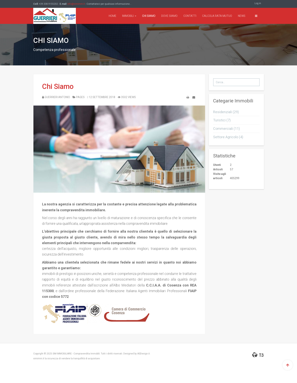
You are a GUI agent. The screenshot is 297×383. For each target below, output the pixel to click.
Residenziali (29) (226, 112)
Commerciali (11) (226, 128)
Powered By (258, 355)
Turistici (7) (222, 120)
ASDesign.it (143, 353)
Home (112, 15)
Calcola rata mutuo (217, 15)
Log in (258, 3)
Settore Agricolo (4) (228, 137)
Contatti (189, 15)
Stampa (187, 98)
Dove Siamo (169, 15)
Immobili (129, 15)
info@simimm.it (76, 4)
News (241, 15)
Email (194, 98)
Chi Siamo (148, 15)
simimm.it (38, 358)
